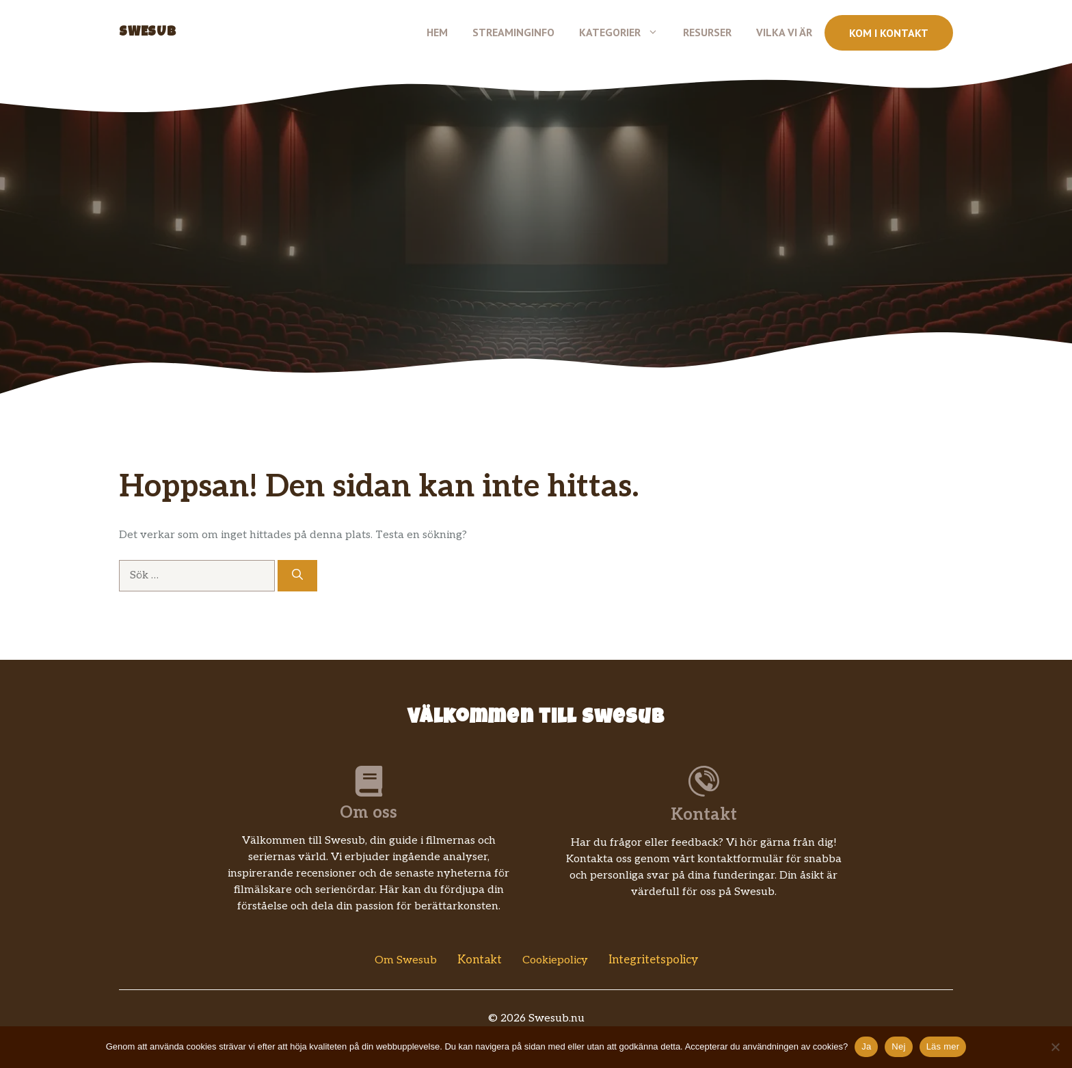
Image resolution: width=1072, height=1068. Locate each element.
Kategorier (625, 32)
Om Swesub (406, 960)
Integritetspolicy (653, 960)
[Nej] (1055, 1047)
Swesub (147, 33)
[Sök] (297, 575)
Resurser (707, 32)
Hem (437, 32)
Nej (898, 1046)
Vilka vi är (784, 32)
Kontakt (479, 960)
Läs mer (943, 1046)
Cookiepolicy (555, 960)
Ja (866, 1046)
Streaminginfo (513, 32)
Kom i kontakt (888, 33)
